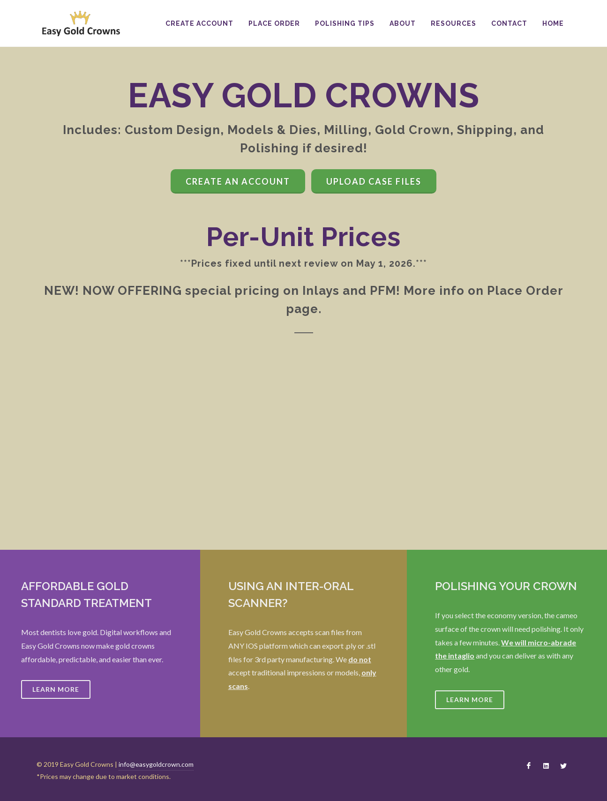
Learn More (55, 689)
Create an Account (238, 181)
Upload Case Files (373, 181)
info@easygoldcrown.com (156, 764)
